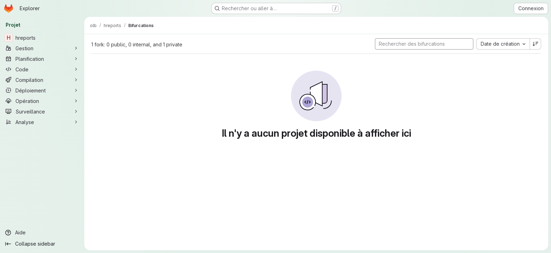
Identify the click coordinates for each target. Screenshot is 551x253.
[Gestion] (42, 48)
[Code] (42, 69)
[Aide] (42, 233)
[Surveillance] (42, 111)
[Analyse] (42, 122)
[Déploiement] (42, 90)
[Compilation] (42, 80)
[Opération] (42, 101)
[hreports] (42, 38)
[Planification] (42, 59)
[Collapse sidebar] (42, 244)
